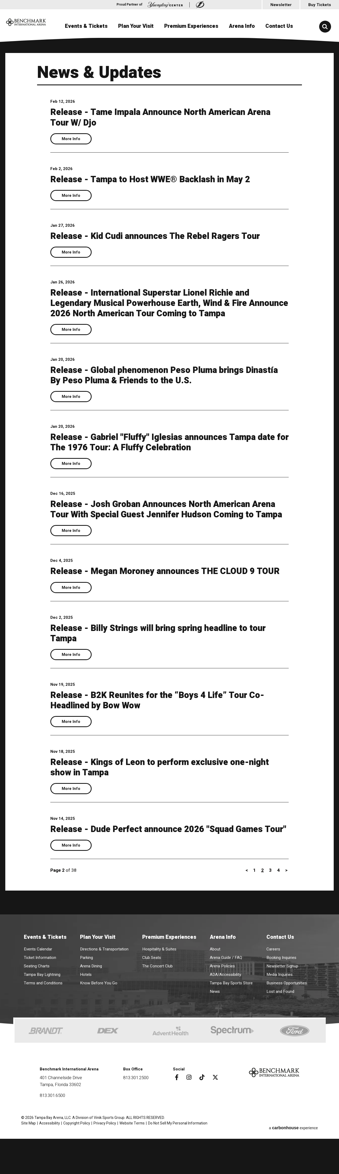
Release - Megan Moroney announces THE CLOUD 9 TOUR (162, 597)
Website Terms (132, 1163)
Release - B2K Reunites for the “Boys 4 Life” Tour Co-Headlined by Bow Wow (167, 731)
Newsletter (281, 5)
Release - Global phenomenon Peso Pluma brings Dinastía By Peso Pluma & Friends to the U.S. (157, 385)
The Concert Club (157, 1006)
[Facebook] (175, 1117)
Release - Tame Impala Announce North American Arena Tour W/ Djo (158, 117)
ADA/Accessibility (225, 1014)
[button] (325, 27)
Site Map (28, 1163)
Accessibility (49, 1163)
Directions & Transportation (104, 989)
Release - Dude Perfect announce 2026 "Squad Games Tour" (168, 865)
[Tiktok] (200, 1117)
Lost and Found (280, 1031)
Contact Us (279, 26)
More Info (71, 139)
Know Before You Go (98, 1023)
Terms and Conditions (43, 1023)
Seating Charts (37, 1006)
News (215, 1031)
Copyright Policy (76, 1163)
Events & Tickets (86, 26)
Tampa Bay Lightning (42, 1014)
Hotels (86, 1014)
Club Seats (151, 997)
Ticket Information (40, 997)
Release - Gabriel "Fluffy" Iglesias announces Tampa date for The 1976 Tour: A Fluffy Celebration (163, 453)
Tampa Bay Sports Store (231, 1023)
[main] (169, 497)
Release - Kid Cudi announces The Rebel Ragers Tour (166, 236)
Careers (273, 989)
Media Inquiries (279, 1014)
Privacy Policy (104, 1163)
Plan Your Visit (136, 26)
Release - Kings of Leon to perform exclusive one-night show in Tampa (159, 798)
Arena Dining (91, 1006)
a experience (293, 1163)
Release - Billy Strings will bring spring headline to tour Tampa (160, 664)
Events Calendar (38, 989)
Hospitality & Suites (159, 989)
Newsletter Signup (282, 1006)
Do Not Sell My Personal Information (177, 1163)
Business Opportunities (286, 1023)
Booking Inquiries (281, 997)
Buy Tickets (319, 5)
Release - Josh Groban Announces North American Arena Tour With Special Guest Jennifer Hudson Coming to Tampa (160, 525)
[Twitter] (213, 1117)
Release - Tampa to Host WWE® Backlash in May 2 (160, 179)
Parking (86, 997)
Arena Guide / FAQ (226, 997)
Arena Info (242, 26)
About (215, 989)
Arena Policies (222, 1006)
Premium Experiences (191, 26)
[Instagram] (187, 1117)
